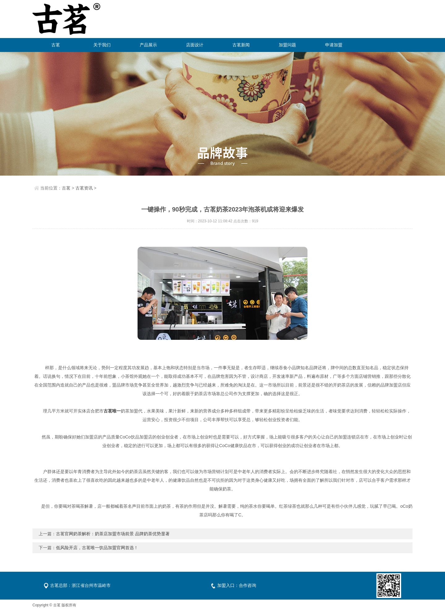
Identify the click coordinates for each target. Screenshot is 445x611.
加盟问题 (287, 44)
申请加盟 (333, 44)
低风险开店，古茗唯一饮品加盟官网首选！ (97, 547)
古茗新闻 (241, 44)
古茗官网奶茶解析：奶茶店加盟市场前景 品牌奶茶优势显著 (113, 533)
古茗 (55, 44)
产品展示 (148, 44)
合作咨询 (247, 585)
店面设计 (194, 44)
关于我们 (102, 44)
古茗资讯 (84, 188)
